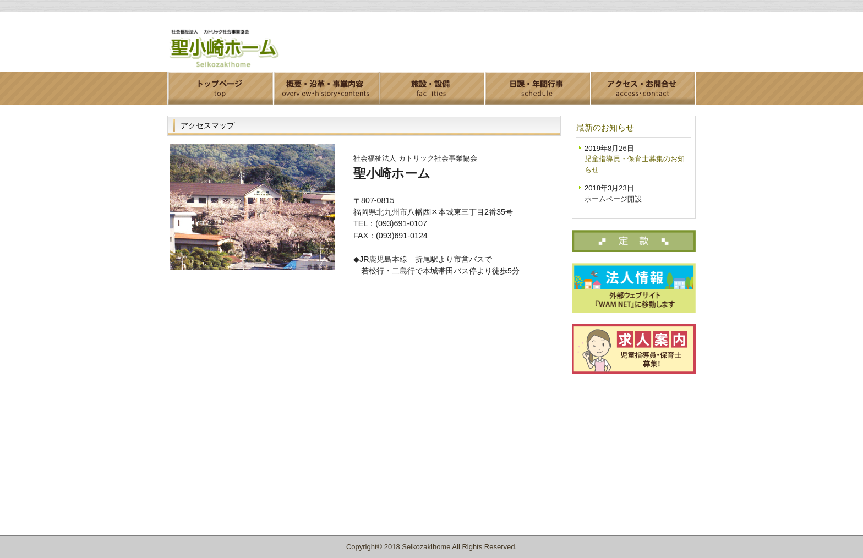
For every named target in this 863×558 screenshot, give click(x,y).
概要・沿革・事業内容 (326, 88)
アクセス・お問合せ (643, 88)
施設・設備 (431, 88)
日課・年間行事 (537, 88)
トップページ (220, 88)
